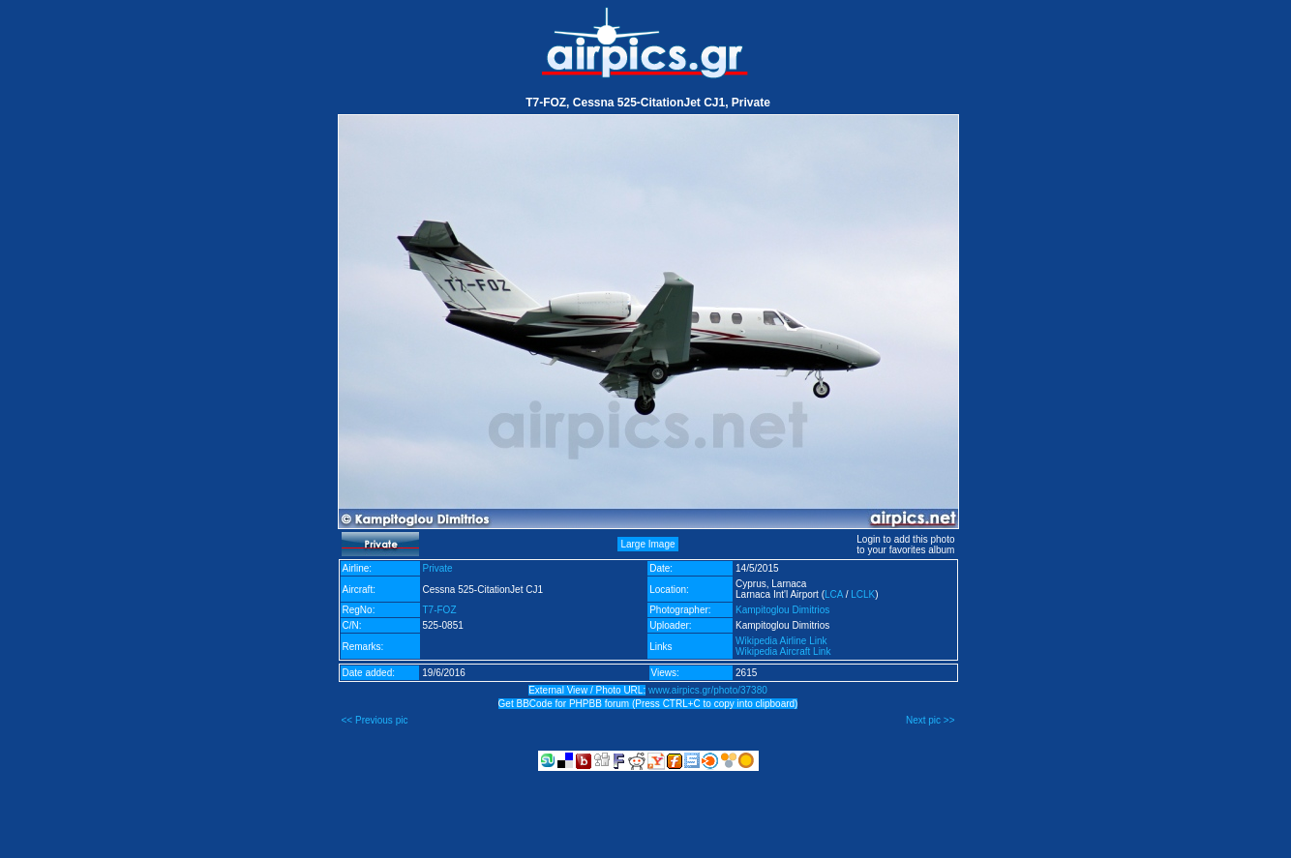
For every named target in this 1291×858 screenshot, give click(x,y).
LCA (834, 594)
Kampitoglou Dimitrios (782, 610)
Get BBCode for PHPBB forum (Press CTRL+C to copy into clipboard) (648, 703)
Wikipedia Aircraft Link (783, 651)
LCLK (863, 594)
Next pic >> (930, 720)
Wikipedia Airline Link (781, 641)
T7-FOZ (440, 610)
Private (438, 568)
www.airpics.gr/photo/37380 (707, 690)
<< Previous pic (375, 720)
